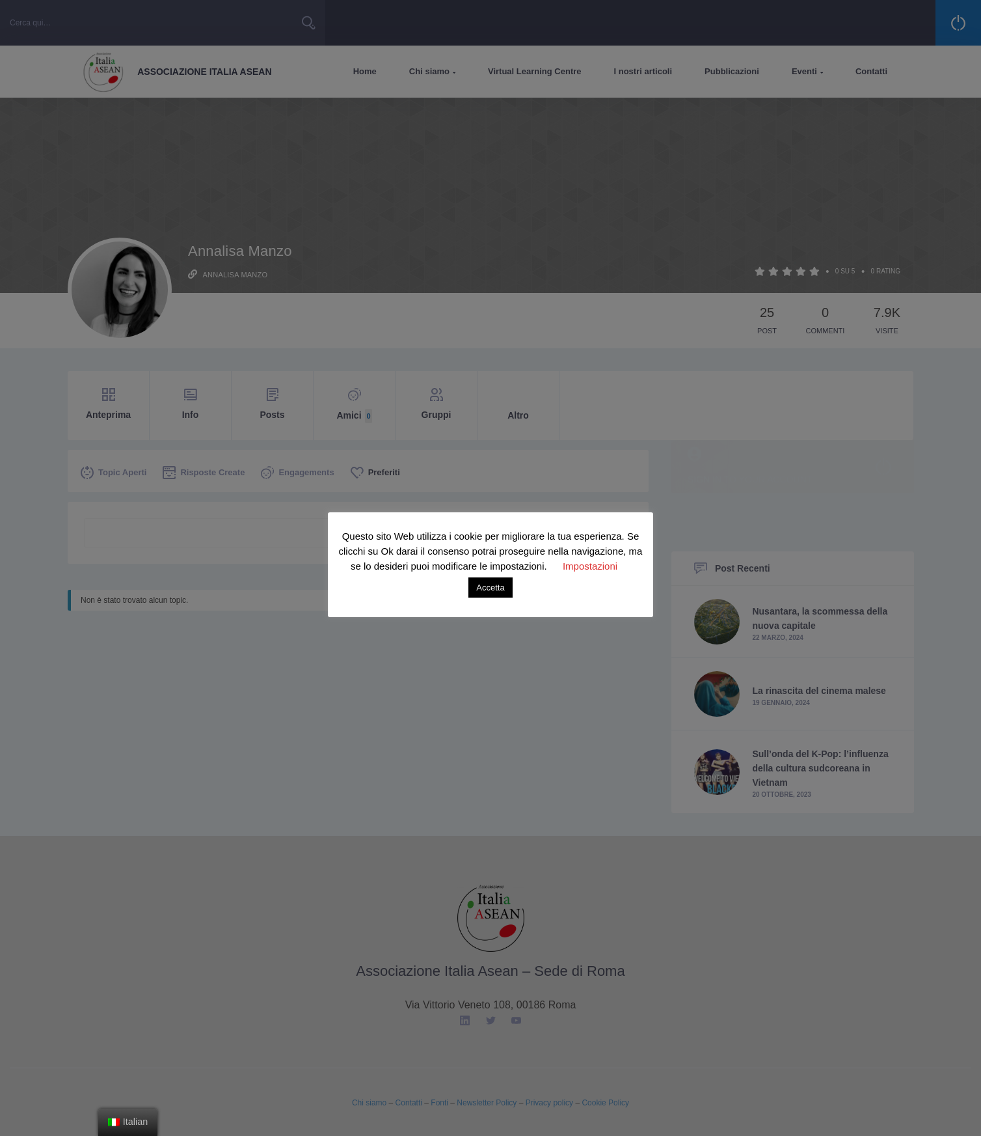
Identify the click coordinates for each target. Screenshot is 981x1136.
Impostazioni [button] (590, 566)
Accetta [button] (490, 587)
